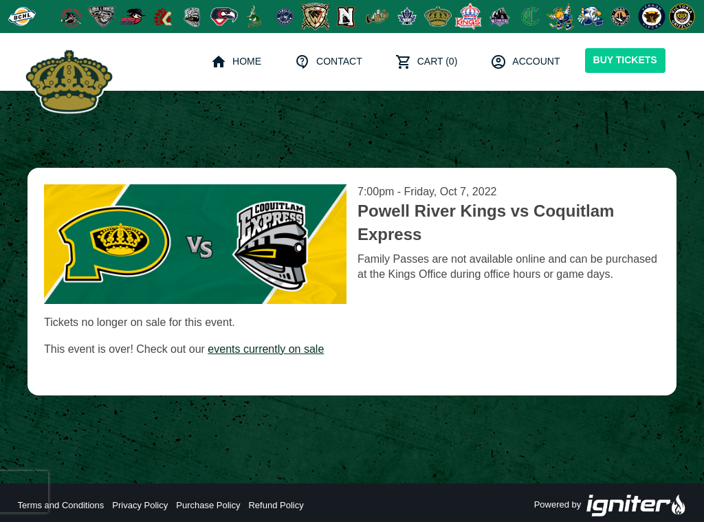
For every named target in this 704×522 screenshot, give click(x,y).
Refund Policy (275, 505)
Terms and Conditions (61, 505)
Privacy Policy (140, 505)
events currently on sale (266, 349)
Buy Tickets (625, 59)
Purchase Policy (208, 505)
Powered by (610, 505)
